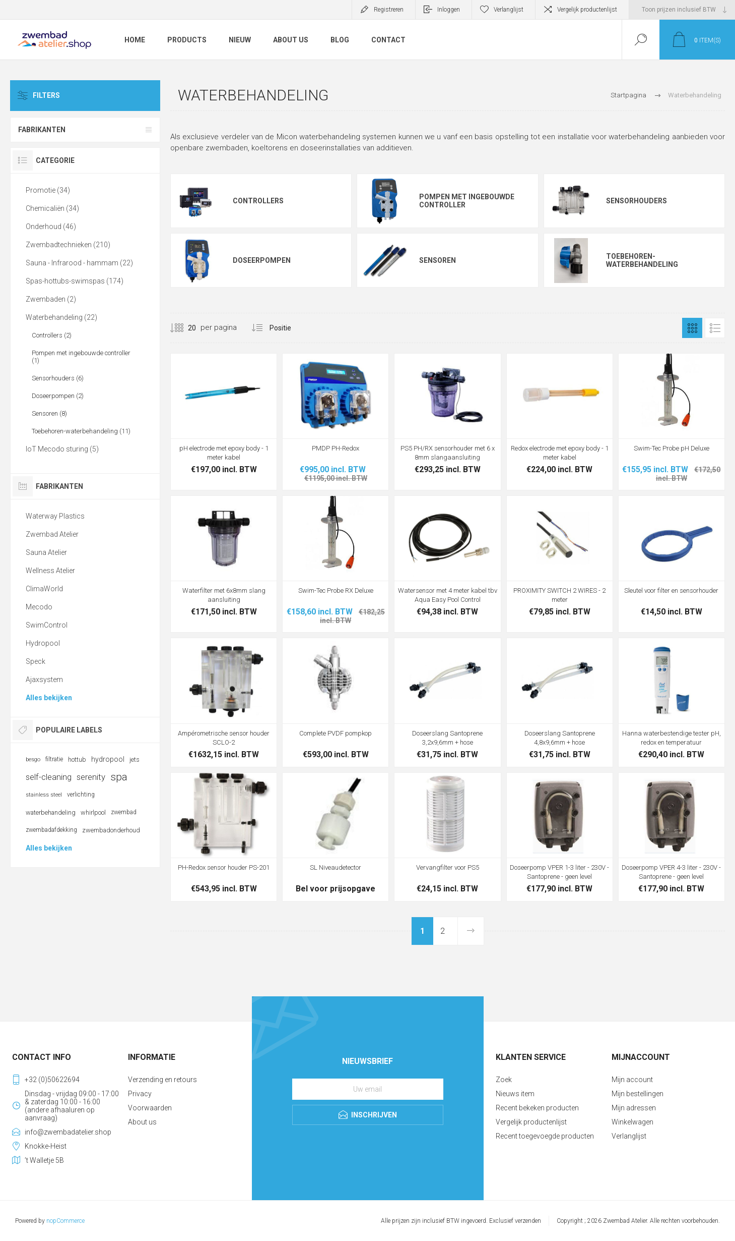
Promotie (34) (48, 190)
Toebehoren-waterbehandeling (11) (81, 431)
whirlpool (93, 812)
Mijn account (632, 1080)
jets (134, 759)
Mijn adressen (634, 1108)
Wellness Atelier (50, 571)
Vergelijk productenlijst (587, 9)
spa (118, 777)
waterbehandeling (51, 812)
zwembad (124, 812)
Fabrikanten (41, 130)
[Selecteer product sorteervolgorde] (294, 328)
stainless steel (44, 795)
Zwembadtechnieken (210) (68, 245)
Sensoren (437, 260)
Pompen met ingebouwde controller (466, 201)
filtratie (54, 759)
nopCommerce (65, 1220)
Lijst (715, 328)
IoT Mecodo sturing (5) (62, 449)
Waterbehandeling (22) (61, 317)
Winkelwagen (632, 1122)
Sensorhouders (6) (58, 378)
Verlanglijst (629, 1136)
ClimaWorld (44, 589)
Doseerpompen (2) (58, 396)
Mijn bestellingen (637, 1094)
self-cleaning (49, 777)
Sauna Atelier (46, 552)
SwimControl (47, 625)
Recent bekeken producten (537, 1108)
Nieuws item (515, 1094)
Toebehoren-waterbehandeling (642, 260)
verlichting (81, 794)
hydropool (107, 759)
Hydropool (43, 643)
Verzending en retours (162, 1080)
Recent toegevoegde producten (545, 1136)
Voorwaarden (150, 1108)
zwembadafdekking (51, 829)
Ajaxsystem (44, 679)
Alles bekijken (49, 698)
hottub (77, 759)
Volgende (470, 931)
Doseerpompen (262, 260)
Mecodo (39, 607)
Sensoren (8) (49, 413)
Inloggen (448, 9)
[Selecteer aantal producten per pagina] (184, 328)
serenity (91, 777)
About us (142, 1122)
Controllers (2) (52, 335)
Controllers (258, 201)
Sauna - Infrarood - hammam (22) (79, 263)
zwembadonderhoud (111, 830)
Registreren (389, 9)
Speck (35, 661)
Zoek (504, 1080)
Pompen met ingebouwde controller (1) (81, 356)
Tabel (692, 328)
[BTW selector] (682, 9)
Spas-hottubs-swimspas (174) (74, 281)
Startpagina (628, 95)
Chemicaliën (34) (52, 208)
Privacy (140, 1094)
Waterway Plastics (55, 516)
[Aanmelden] (367, 1089)
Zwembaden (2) (51, 299)
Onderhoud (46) (51, 226)
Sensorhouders (636, 201)
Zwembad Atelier (52, 534)
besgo (33, 759)
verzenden (528, 1220)
